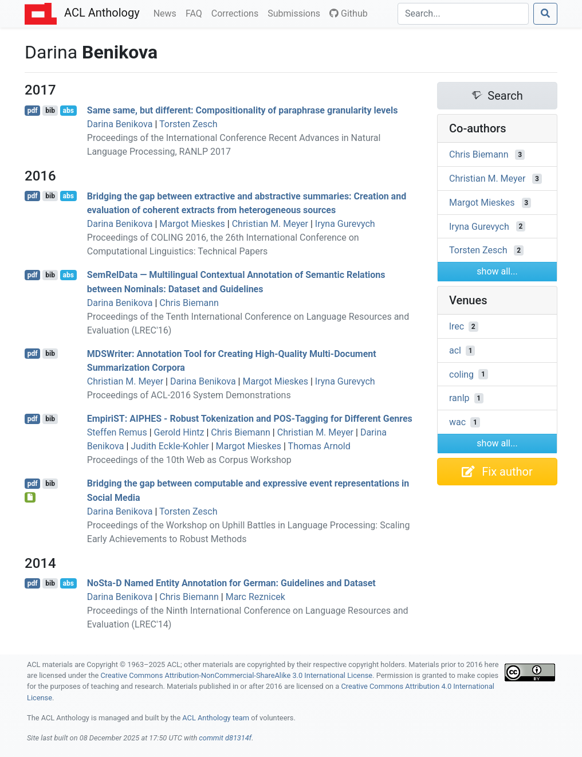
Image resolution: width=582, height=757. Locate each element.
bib (50, 111)
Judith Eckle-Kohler (170, 446)
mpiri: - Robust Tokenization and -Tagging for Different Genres (249, 418)
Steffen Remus (117, 432)
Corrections (237, 12)
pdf (32, 111)
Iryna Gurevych (345, 223)
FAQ (196, 12)
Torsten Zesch (188, 124)
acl (455, 350)
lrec (456, 326)
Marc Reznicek (255, 596)
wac (457, 422)
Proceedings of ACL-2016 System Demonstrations (189, 395)
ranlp (459, 398)
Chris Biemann (189, 302)
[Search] (463, 14)
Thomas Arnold (319, 446)
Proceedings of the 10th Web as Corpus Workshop (189, 459)
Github (348, 13)
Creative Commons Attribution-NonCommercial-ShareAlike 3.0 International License (237, 675)
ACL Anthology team (215, 717)
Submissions (296, 12)
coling (461, 373)
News (167, 12)
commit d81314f (225, 738)
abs (67, 111)
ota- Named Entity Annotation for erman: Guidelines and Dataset (231, 583)
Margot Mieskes (192, 223)
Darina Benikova (120, 124)
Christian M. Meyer (270, 223)
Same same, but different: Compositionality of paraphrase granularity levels (242, 110)
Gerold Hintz (179, 432)
